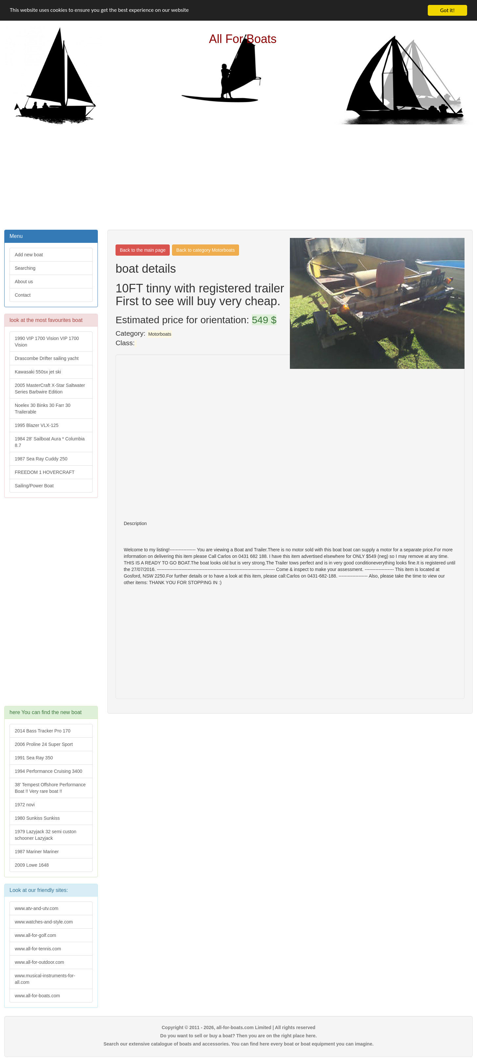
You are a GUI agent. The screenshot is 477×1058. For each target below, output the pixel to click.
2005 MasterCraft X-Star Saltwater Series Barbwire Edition (50, 388)
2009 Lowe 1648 (32, 865)
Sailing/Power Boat (34, 485)
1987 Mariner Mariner (37, 851)
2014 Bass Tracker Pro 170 (43, 730)
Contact (23, 295)
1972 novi (25, 804)
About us (24, 281)
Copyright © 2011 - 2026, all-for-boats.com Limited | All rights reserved (238, 1027)
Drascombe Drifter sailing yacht (47, 358)
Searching (25, 268)
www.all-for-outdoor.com (39, 962)
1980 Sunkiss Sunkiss (37, 818)
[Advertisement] (239, 176)
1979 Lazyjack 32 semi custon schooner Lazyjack (45, 835)
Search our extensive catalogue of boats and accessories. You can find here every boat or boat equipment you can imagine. (238, 1044)
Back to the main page (142, 250)
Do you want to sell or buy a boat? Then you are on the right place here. (238, 1035)
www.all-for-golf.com (35, 935)
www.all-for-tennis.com (38, 948)
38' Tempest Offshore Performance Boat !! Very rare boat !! (50, 788)
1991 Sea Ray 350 (34, 757)
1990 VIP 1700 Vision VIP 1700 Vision (47, 342)
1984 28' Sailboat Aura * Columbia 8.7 (50, 442)
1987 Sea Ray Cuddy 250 (41, 458)
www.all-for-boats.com (37, 995)
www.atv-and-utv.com (36, 908)
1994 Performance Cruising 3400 (48, 771)
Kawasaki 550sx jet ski (38, 371)
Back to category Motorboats (205, 250)
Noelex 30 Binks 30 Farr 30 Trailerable (43, 408)
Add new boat (29, 254)
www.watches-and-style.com (44, 921)
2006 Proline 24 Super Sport (44, 744)
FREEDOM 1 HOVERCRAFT (45, 472)
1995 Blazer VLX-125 (36, 425)
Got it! (447, 10)
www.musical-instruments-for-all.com (45, 979)
